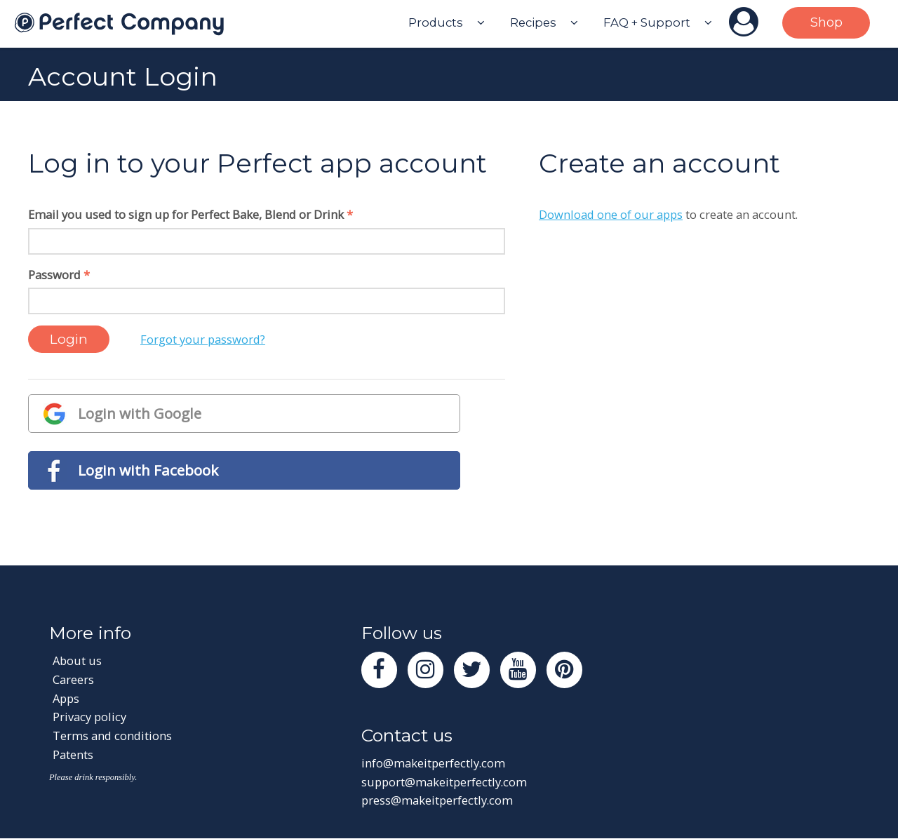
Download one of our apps (611, 214)
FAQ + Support (646, 22)
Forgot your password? (202, 339)
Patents (73, 754)
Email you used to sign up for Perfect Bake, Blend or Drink (190, 214)
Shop (826, 22)
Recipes (533, 22)
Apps (66, 698)
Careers (73, 680)
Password (59, 275)
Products (435, 22)
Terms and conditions (112, 735)
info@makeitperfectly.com (433, 764)
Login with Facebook (148, 470)
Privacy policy (89, 717)
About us (77, 661)
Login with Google (140, 413)
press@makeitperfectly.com (437, 801)
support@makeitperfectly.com (444, 782)
